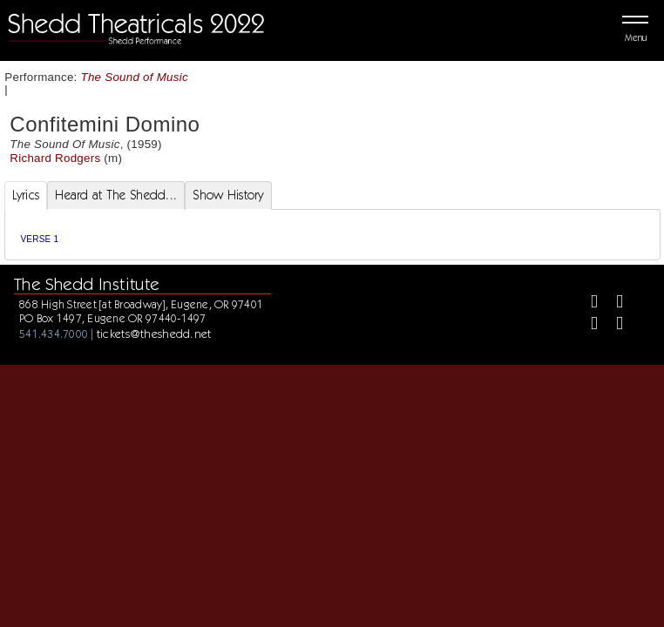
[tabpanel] (332, 235)
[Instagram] (587, 325)
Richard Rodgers (55, 158)
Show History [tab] (228, 195)
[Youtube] (612, 325)
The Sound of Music (134, 77)
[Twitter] (612, 303)
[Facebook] (587, 303)
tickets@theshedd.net (154, 333)
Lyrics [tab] (26, 195)
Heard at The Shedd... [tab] (116, 195)
